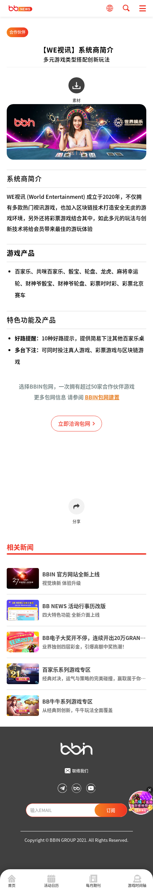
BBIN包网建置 (102, 397)
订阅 (110, 810)
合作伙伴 (17, 32)
